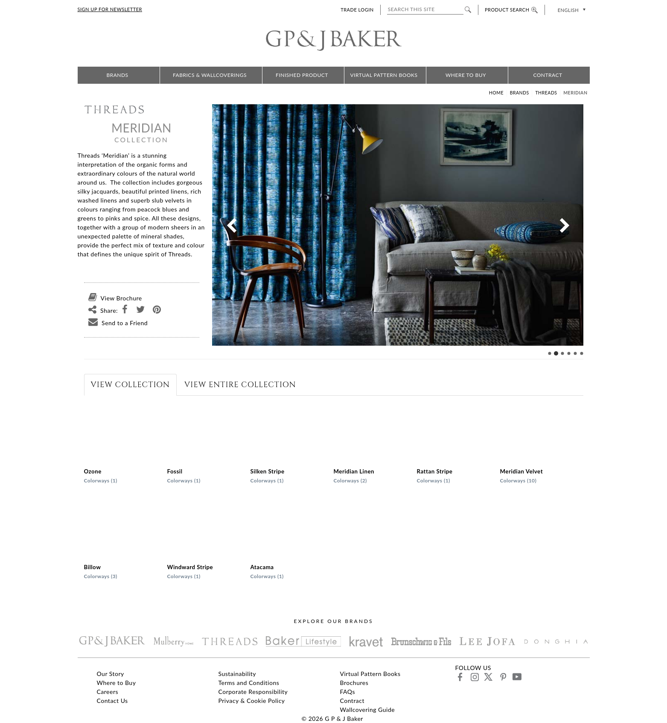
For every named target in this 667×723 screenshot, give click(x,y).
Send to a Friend (116, 322)
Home (496, 92)
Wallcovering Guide (367, 709)
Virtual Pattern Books (383, 75)
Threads (546, 92)
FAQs (347, 691)
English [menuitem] (568, 10)
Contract (547, 75)
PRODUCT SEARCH (511, 9)
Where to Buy (466, 75)
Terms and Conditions (249, 682)
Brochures (354, 682)
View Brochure (113, 298)
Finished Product (302, 75)
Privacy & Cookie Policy (251, 700)
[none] (570, 10)
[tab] (130, 385)
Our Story (110, 673)
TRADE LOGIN (357, 9)
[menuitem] (570, 10)
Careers (108, 691)
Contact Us (112, 700)
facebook (460, 676)
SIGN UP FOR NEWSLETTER (110, 9)
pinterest (502, 676)
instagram (474, 676)
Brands (117, 75)
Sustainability (237, 673)
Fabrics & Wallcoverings (210, 75)
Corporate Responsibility (253, 691)
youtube (516, 676)
